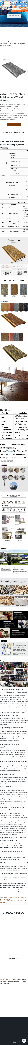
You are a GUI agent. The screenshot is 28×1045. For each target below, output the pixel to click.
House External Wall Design (13, 889)
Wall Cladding (3, 883)
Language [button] (24, 2)
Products (10, 42)
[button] (16, 2)
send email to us (14, 124)
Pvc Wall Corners (10, 887)
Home (4, 42)
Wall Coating (10, 883)
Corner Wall (11, 885)
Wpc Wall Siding (18, 883)
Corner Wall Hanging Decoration (17, 891)
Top (24, 1040)
